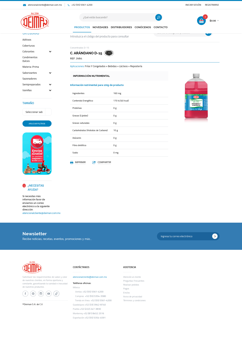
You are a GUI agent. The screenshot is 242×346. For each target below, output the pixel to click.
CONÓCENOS (143, 27)
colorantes (28, 52)
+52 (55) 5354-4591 (95, 318)
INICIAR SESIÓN (193, 5)
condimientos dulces (29, 59)
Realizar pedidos (131, 285)
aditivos (26, 40)
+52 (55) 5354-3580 (95, 296)
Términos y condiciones (134, 300)
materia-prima (30, 67)
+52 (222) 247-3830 (90, 309)
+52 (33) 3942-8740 (95, 305)
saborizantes (29, 73)
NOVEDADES (100, 27)
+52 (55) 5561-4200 (81, 5)
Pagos (126, 288)
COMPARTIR (104, 162)
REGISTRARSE (212, 5)
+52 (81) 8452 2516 (94, 313)
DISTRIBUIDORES (121, 27)
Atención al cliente (132, 277)
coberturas (28, 46)
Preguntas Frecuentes (133, 281)
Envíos (126, 293)
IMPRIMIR (80, 162)
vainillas (27, 90)
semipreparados (31, 85)
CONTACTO (161, 27)
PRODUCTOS (82, 27)
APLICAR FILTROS (37, 123)
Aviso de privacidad (132, 296)
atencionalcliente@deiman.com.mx (45, 5)
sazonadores (29, 79)
